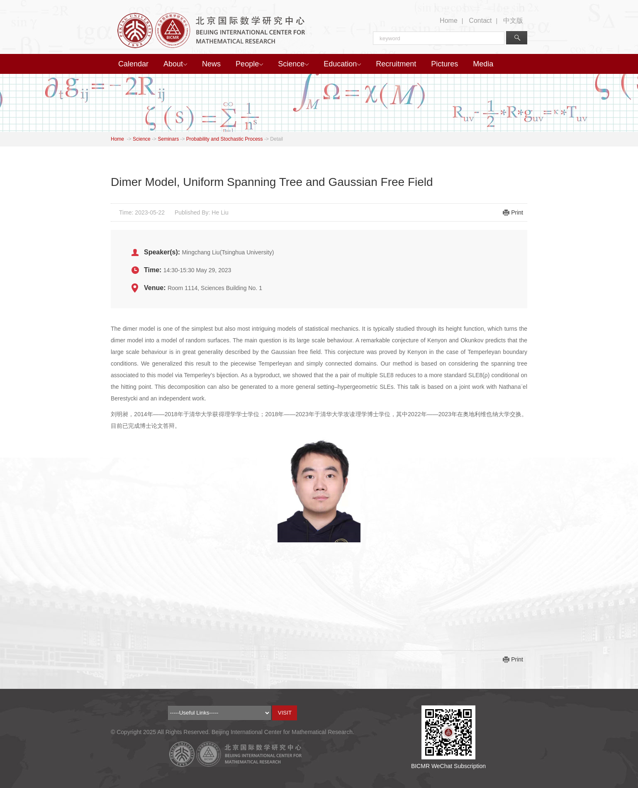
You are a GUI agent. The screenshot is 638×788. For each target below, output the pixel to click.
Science (293, 64)
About (175, 64)
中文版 (513, 20)
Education (342, 64)
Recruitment (396, 64)
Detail (276, 139)
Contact (480, 20)
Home (449, 20)
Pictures (444, 64)
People (249, 64)
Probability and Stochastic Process (224, 139)
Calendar (133, 64)
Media (483, 64)
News (211, 64)
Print (517, 212)
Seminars (168, 139)
